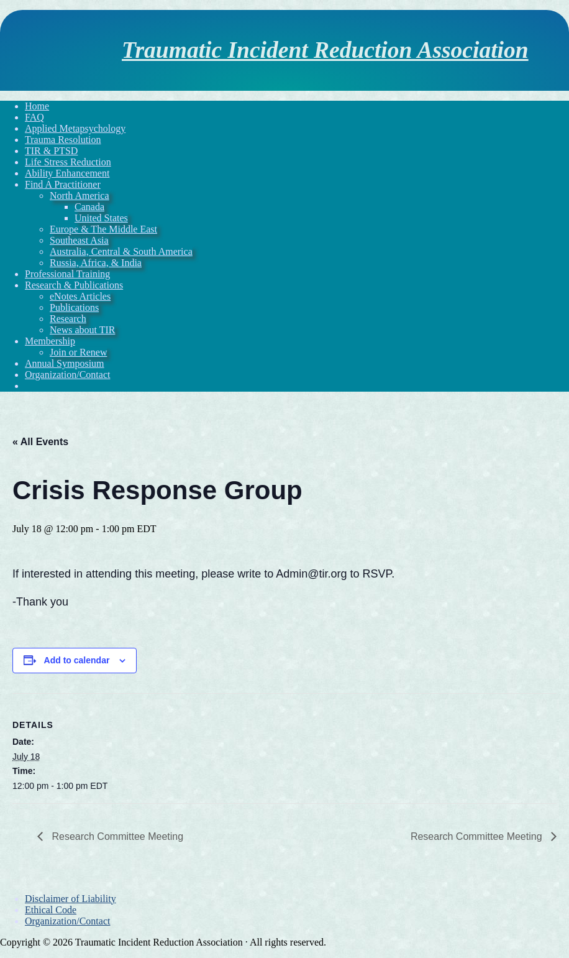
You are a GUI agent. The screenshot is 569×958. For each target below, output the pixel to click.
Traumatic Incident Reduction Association (325, 50)
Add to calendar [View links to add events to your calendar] (77, 660)
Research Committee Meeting (116, 836)
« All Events (40, 441)
